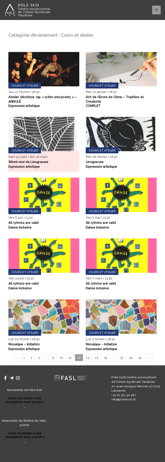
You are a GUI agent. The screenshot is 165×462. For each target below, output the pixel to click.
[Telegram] (11, 378)
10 (61, 358)
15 (105, 358)
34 (131, 358)
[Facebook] (5, 378)
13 (87, 358)
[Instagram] (17, 378)
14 (96, 358)
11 (70, 358)
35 (140, 358)
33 (121, 358)
